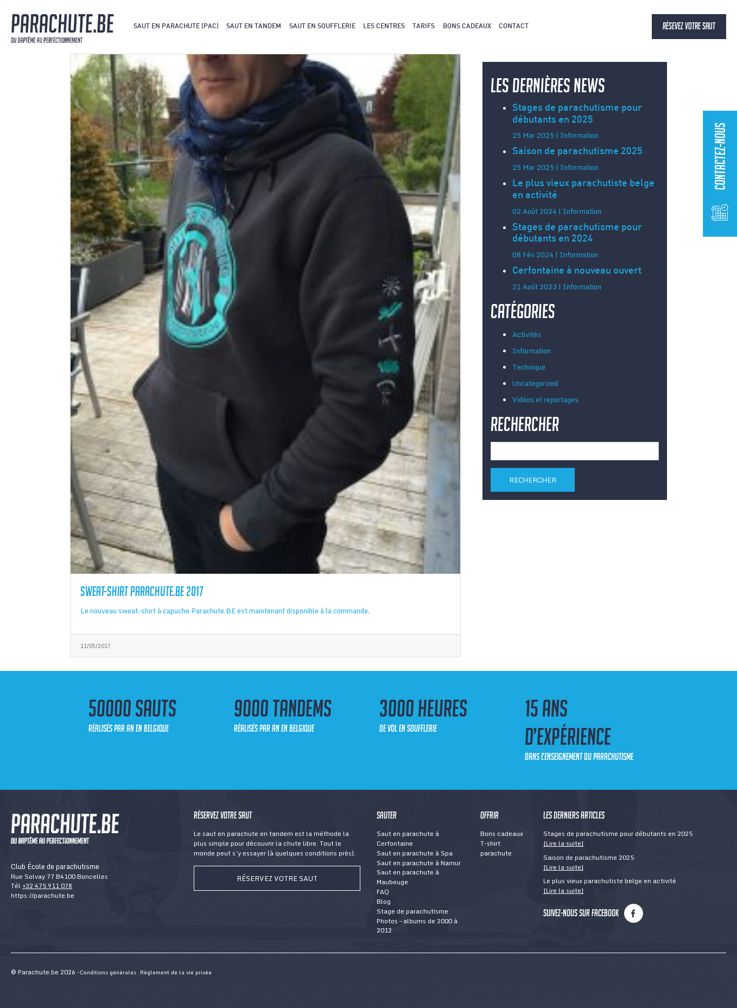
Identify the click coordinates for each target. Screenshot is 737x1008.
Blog (384, 901)
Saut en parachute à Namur (419, 863)
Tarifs (423, 26)
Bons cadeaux (467, 26)
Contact (514, 26)
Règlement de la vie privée (176, 972)
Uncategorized (535, 383)
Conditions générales (108, 972)
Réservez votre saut (277, 878)
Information (531, 350)
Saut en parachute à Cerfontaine (408, 838)
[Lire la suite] (563, 843)
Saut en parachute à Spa (415, 853)
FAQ (383, 891)
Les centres (384, 26)
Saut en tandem (253, 26)
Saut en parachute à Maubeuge (408, 877)
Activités (526, 334)
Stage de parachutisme (412, 911)
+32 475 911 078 (47, 885)
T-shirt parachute (496, 848)
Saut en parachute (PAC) (176, 26)
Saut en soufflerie (322, 26)
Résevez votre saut (689, 26)
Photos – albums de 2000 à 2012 (417, 926)
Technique (528, 367)
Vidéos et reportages (545, 399)
